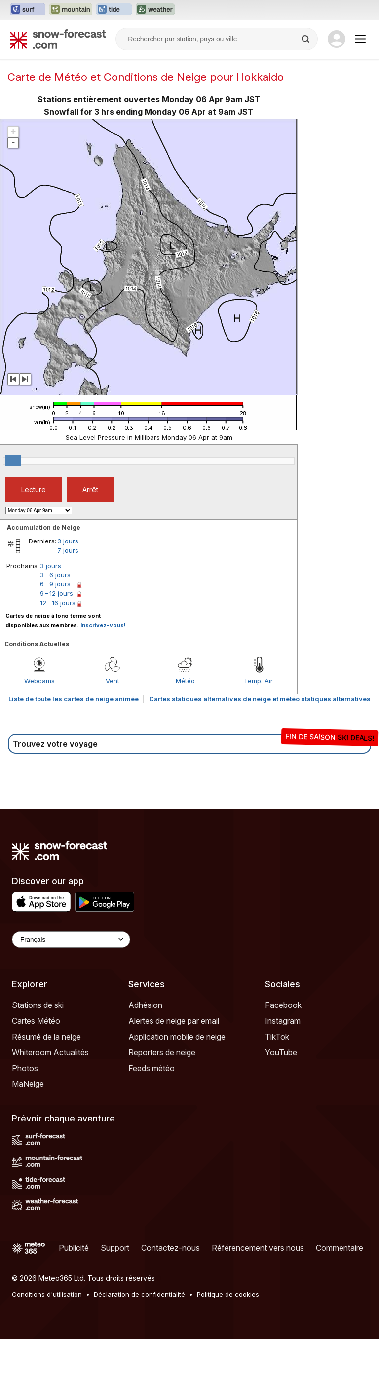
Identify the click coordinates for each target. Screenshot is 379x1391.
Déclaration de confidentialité (139, 1294)
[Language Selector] (71, 939)
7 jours (67, 550)
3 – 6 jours (55, 575)
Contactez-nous (170, 1248)
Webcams (39, 681)
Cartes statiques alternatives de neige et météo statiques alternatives (260, 699)
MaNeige (28, 1084)
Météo (185, 681)
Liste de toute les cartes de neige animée (73, 699)
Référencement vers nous (258, 1248)
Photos (25, 1068)
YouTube (281, 1052)
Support (115, 1248)
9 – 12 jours (56, 593)
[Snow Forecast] (58, 39)
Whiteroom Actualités (50, 1052)
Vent (112, 681)
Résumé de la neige (46, 1037)
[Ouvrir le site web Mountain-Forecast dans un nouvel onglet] (70, 9)
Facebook (283, 1005)
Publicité (74, 1248)
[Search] (306, 39)
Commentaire (339, 1248)
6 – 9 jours (55, 584)
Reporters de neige (161, 1052)
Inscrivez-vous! (103, 625)
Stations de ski (38, 1005)
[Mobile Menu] (360, 39)
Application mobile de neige (177, 1037)
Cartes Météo (36, 1021)
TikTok (277, 1037)
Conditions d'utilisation (47, 1294)
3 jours (67, 541)
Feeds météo (151, 1068)
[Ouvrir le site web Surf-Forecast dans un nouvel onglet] (27, 9)
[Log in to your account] (336, 39)
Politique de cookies (228, 1294)
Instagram (283, 1021)
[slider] (13, 460)
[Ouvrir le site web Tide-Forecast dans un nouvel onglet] (114, 9)
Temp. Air (258, 681)
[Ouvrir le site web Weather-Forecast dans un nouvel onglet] (155, 9)
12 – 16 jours (58, 603)
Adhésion (145, 1005)
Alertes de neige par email (173, 1021)
